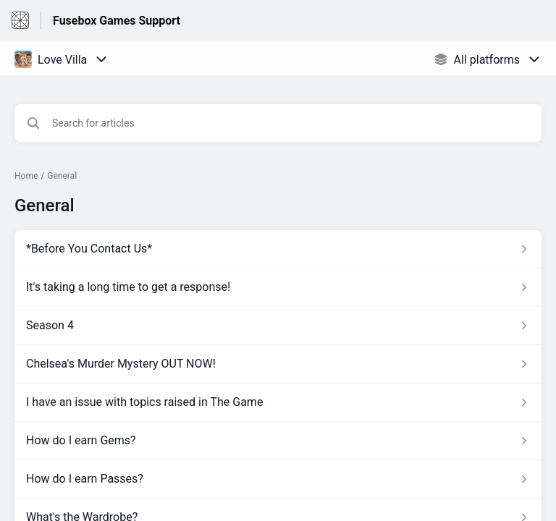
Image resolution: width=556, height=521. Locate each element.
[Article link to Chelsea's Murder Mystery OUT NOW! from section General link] (278, 364)
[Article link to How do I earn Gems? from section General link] (278, 440)
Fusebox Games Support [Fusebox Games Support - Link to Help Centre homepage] (116, 20)
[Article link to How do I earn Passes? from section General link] (278, 479)
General (62, 176)
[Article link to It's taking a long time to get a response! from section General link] (278, 287)
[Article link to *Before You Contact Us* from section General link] (278, 249)
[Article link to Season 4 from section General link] (278, 325)
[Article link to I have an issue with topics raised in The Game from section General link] (278, 402)
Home (26, 176)
